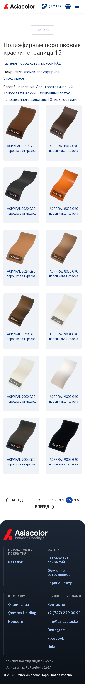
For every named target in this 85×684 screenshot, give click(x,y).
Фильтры (42, 30)
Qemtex (52, 6)
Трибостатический (19, 93)
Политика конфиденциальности (28, 661)
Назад (16, 500)
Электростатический (54, 87)
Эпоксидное (13, 78)
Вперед (42, 506)
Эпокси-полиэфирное (41, 72)
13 (54, 500)
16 (76, 500)
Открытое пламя (64, 99)
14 (61, 500)
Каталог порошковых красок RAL (32, 63)
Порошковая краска (56, 675)
